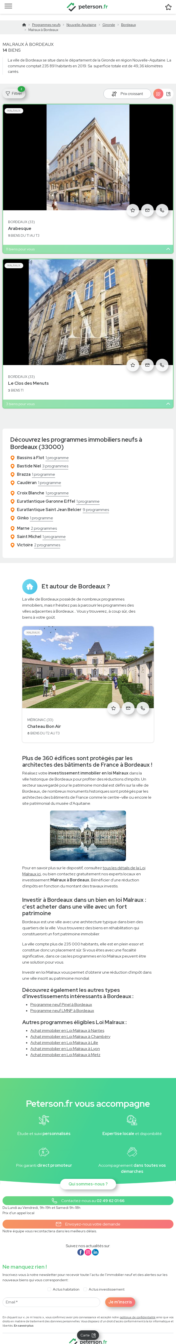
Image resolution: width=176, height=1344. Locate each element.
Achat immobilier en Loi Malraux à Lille (64, 1035)
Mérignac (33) (40, 713)
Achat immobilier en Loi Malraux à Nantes (67, 1023)
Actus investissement (106, 1282)
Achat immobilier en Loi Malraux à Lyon (65, 1041)
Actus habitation (66, 1282)
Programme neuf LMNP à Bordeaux (62, 1004)
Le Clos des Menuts (28, 376)
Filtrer (15, 85)
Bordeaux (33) (21, 215)
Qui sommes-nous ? (88, 1177)
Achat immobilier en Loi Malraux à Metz (65, 1048)
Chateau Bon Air (44, 720)
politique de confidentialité (138, 1310)
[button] (88, 1194)
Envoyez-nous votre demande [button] (88, 1217)
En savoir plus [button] (24, 1319)
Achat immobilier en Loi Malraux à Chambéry (70, 1029)
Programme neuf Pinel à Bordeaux (61, 998)
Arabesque (19, 222)
